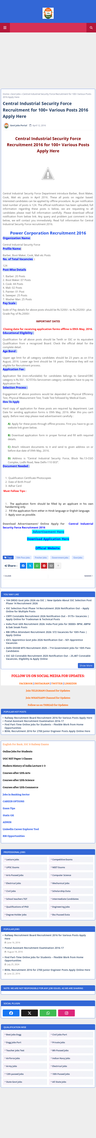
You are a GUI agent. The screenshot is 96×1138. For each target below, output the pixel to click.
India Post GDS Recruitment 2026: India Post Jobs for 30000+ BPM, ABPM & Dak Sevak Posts (48, 626)
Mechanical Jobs (60, 883)
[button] (91, 27)
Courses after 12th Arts (16, 773)
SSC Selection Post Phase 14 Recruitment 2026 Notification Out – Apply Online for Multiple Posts (47, 610)
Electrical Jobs (13, 883)
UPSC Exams (12, 867)
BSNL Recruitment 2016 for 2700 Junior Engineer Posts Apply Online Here (47, 731)
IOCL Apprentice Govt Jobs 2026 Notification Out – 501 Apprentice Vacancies (44, 641)
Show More (86, 665)
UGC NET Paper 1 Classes (17, 758)
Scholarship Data (61, 891)
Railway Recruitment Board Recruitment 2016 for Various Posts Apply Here (48, 717)
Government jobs (60, 557)
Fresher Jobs (41, 557)
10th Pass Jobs (23, 557)
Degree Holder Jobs (16, 914)
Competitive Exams (62, 859)
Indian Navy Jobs (61, 1058)
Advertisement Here (48, 532)
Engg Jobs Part (13, 1042)
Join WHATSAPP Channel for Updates (48, 697)
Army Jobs (11, 1066)
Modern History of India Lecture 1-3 (24, 765)
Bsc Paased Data (61, 914)
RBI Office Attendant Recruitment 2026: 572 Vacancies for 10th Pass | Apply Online (46, 634)
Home (6, 93)
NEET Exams (58, 867)
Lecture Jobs (12, 859)
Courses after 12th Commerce (20, 787)
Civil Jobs (11, 891)
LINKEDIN (70, 683)
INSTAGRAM (42, 683)
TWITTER (57, 683)
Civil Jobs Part (59, 1034)
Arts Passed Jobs (14, 875)
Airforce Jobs (13, 1058)
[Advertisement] (48, 59)
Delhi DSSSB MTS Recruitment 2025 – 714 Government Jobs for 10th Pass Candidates (48, 649)
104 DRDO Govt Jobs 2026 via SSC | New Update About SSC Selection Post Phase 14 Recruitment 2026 (49, 602)
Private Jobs (58, 1042)
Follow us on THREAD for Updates (48, 705)
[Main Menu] (5, 27)
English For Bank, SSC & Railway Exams (26, 744)
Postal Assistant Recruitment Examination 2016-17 (34, 721)
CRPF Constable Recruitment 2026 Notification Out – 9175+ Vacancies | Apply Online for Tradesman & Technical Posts (47, 618)
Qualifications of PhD (17, 906)
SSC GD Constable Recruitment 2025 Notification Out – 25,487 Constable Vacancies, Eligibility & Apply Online (48, 657)
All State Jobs (59, 1081)
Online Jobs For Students (17, 751)
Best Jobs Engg (13, 1034)
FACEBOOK (26, 683)
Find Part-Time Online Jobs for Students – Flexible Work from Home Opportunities (44, 726)
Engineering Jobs (61, 906)
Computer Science (61, 875)
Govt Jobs (16, 93)
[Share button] (58, 566)
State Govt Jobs (14, 1081)
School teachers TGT (16, 898)
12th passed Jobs (15, 1073)
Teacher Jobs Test (15, 1050)
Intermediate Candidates (65, 898)
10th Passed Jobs (61, 1073)
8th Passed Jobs (60, 1050)
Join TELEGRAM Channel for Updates (48, 690)
